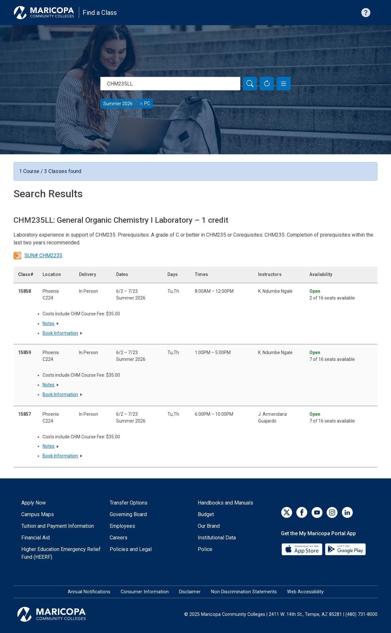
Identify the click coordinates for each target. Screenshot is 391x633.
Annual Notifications (89, 592)
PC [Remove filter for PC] (145, 103)
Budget (206, 514)
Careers (118, 538)
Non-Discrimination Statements (244, 592)
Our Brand (209, 526)
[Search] (250, 83)
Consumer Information (145, 592)
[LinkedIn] (347, 512)
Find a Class (100, 12)
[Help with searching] (366, 12)
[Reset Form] (267, 83)
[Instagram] (332, 512)
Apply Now (33, 503)
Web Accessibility (305, 592)
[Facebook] (301, 512)
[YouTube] (317, 512)
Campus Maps (37, 514)
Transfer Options (128, 503)
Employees (122, 526)
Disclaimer (190, 592)
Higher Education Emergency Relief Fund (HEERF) (61, 553)
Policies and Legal (131, 549)
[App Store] (302, 549)
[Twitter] (286, 512)
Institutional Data (217, 538)
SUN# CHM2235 (38, 256)
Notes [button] (49, 323)
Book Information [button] (60, 333)
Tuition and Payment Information (57, 526)
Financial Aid (35, 538)
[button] (283, 83)
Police (205, 549)
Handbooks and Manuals (225, 503)
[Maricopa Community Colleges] (59, 614)
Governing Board (128, 514)
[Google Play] (345, 549)
